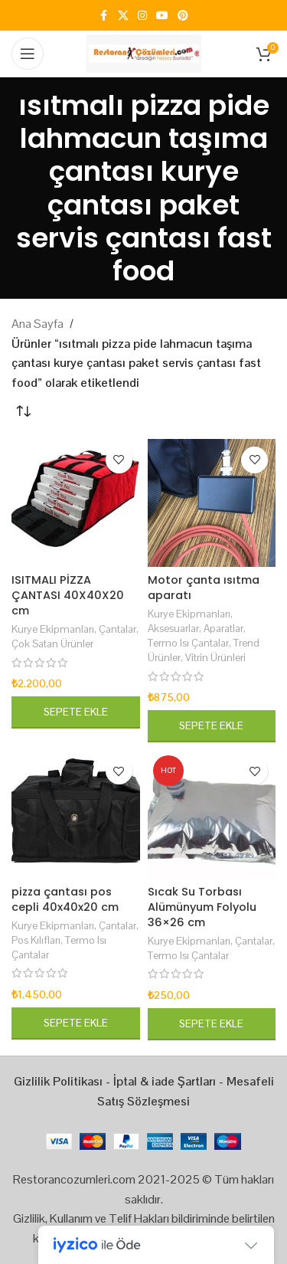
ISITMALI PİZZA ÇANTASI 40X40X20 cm (67, 595)
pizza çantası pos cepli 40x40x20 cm (65, 899)
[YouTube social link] (162, 15)
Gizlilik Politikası (58, 1081)
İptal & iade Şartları (164, 1081)
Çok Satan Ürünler (52, 643)
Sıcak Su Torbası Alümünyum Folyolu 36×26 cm (202, 907)
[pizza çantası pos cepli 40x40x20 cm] (75, 814)
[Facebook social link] (104, 15)
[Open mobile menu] (27, 53)
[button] (75, 712)
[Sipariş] (22, 412)
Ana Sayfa (37, 324)
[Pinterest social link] (183, 15)
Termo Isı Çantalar (188, 643)
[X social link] (123, 15)
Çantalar (117, 629)
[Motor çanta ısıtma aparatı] (212, 503)
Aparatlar (223, 628)
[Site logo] (143, 52)
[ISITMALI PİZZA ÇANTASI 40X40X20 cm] (75, 503)
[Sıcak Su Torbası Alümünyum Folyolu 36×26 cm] (212, 814)
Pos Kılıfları (35, 940)
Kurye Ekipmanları (52, 629)
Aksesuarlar (173, 628)
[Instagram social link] (142, 15)
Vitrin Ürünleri (215, 657)
